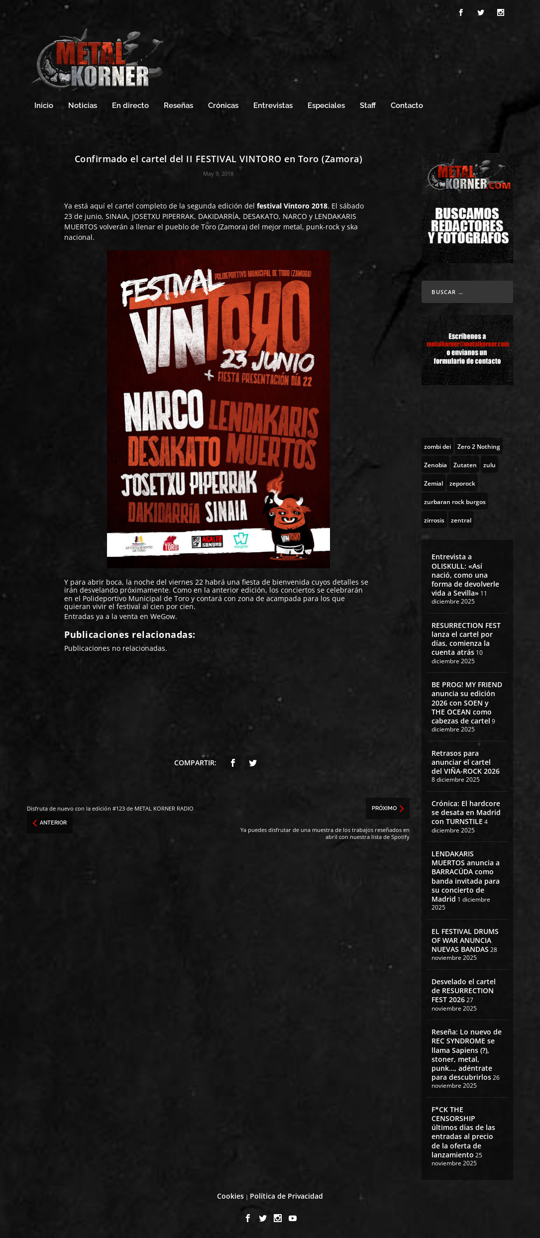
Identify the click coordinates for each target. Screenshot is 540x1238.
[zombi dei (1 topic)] (437, 444)
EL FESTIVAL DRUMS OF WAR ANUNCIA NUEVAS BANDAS (465, 938)
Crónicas (223, 104)
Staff (368, 104)
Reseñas (178, 104)
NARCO (295, 214)
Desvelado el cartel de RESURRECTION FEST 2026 (464, 989)
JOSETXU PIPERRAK (163, 214)
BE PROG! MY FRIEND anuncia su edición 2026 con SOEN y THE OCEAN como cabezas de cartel (467, 701)
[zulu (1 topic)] (489, 462)
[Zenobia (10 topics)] (435, 462)
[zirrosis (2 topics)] (434, 518)
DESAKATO (261, 214)
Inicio (43, 104)
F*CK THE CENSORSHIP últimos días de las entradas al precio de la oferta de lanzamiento (463, 1130)
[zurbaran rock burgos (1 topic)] (455, 499)
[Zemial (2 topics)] (433, 481)
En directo (130, 104)
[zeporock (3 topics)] (462, 481)
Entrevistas (273, 104)
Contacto (407, 104)
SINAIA (117, 214)
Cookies (230, 1194)
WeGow (162, 614)
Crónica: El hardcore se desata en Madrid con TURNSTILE (466, 811)
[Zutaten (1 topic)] (465, 462)
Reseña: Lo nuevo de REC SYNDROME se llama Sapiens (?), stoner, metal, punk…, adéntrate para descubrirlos (467, 1053)
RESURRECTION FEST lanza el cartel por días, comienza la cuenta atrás (466, 637)
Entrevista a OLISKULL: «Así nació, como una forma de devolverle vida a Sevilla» (465, 573)
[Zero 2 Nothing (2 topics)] (479, 444)
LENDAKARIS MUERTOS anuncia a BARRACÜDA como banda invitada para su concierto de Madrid (466, 874)
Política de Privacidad (286, 1194)
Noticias (82, 104)
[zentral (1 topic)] (461, 518)
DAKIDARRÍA (218, 214)
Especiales (326, 104)
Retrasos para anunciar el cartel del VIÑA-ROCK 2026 (466, 760)
